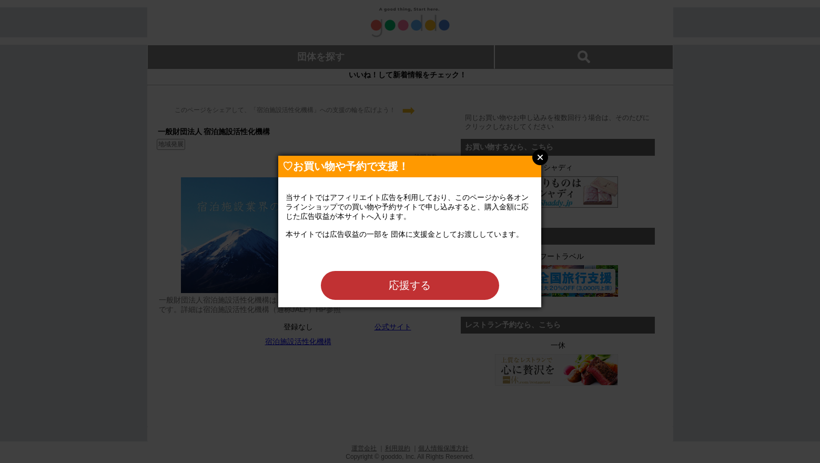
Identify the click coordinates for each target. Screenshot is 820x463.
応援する (410, 285)
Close (540, 157)
